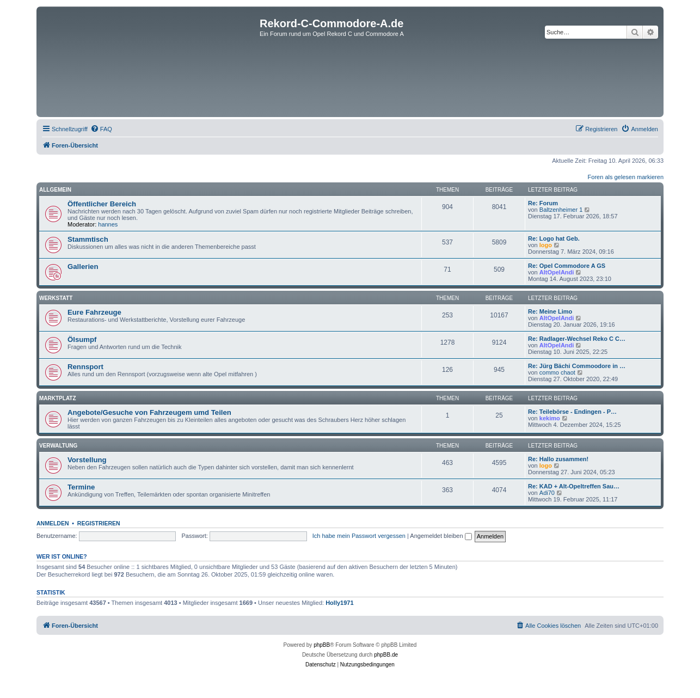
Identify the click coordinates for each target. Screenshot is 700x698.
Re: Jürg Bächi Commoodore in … (576, 366)
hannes (108, 224)
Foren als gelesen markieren (626, 177)
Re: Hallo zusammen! (558, 459)
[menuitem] (101, 129)
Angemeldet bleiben (440, 535)
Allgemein (55, 190)
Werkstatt (55, 298)
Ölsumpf (81, 339)
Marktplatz (57, 398)
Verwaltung (58, 446)
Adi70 (547, 492)
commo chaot (557, 372)
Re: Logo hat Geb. (554, 238)
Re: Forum (543, 203)
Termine (81, 487)
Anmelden (52, 523)
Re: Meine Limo (550, 311)
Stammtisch (87, 239)
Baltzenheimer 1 (561, 209)
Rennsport (85, 367)
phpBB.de (386, 655)
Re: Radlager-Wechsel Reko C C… (576, 338)
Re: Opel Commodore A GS (566, 265)
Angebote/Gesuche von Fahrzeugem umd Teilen (149, 412)
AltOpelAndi (556, 272)
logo (545, 245)
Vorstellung (87, 460)
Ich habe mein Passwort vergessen (359, 535)
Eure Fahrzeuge (94, 312)
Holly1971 (339, 602)
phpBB (322, 645)
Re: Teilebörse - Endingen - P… (572, 411)
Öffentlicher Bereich (101, 204)
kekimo (549, 418)
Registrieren (98, 523)
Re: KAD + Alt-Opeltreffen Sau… (573, 486)
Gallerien (82, 266)
